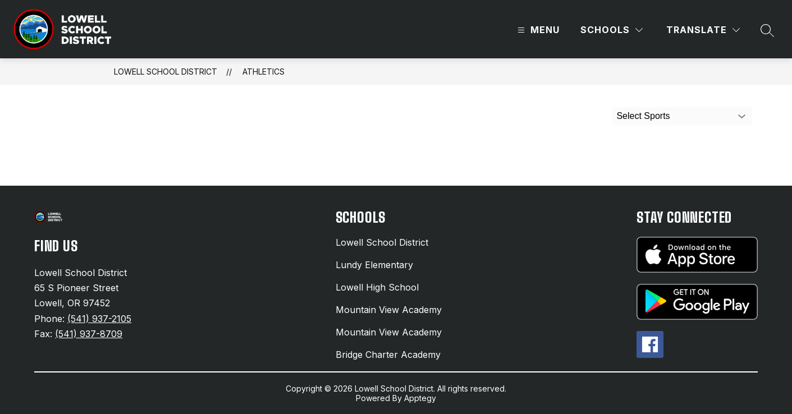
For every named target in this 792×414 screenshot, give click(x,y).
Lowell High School (377, 287)
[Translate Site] (703, 30)
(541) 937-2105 (99, 318)
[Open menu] (537, 30)
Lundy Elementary (374, 264)
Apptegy (420, 398)
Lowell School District (165, 71)
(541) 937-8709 (88, 333)
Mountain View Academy (389, 309)
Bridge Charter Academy (388, 354)
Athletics (263, 71)
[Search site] (767, 30)
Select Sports (643, 116)
